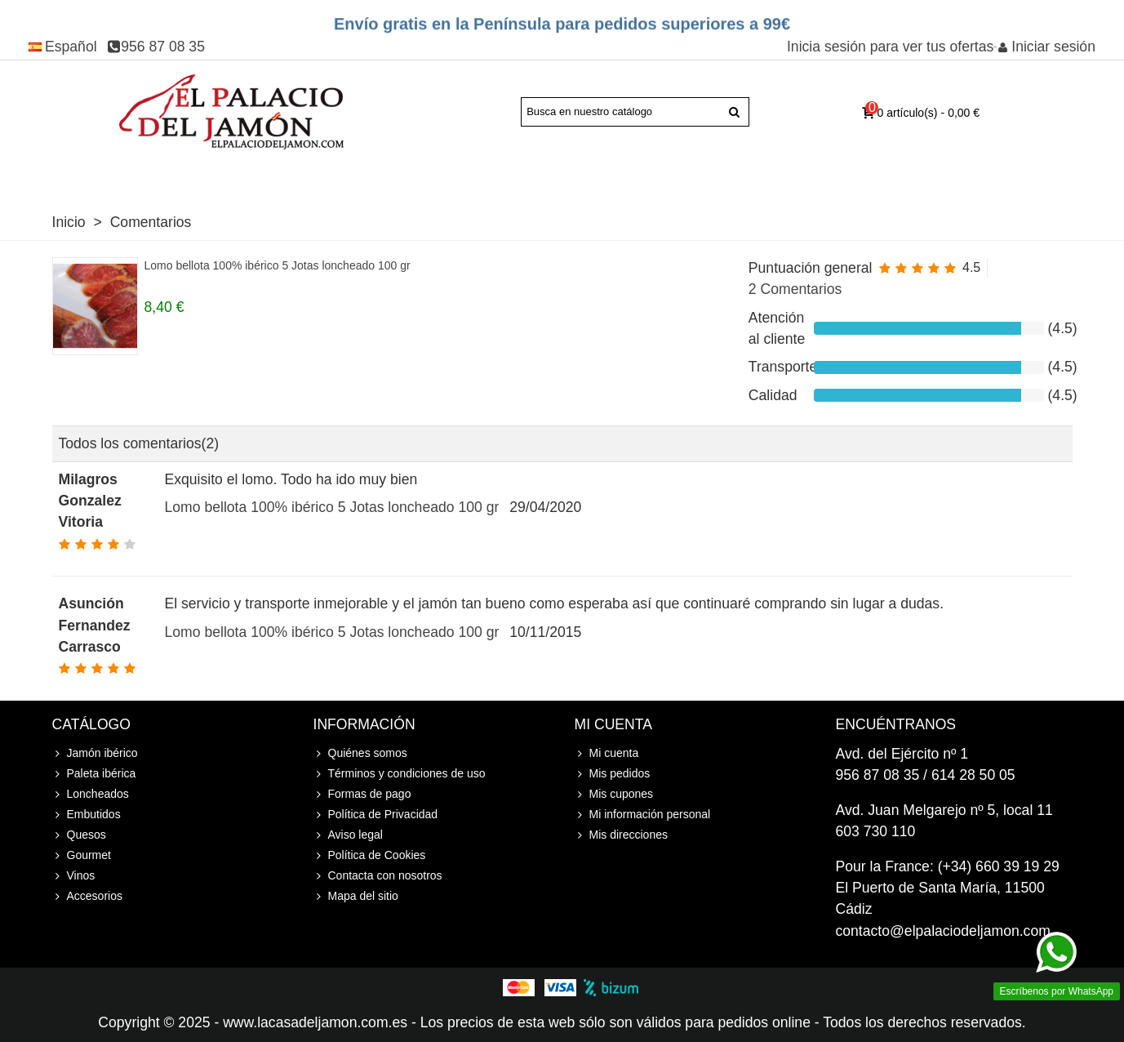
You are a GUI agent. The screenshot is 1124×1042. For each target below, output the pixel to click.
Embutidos (500, 176)
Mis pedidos (613, 773)
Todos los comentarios (139, 443)
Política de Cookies (369, 855)
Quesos (581, 176)
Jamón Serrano (248, 176)
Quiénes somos (360, 753)
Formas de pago (362, 794)
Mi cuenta (607, 753)
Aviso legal (348, 835)
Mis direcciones (621, 835)
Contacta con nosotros (377, 875)
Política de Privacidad (375, 814)
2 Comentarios (795, 289)
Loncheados (405, 176)
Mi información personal (643, 814)
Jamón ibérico (95, 753)
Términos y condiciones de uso (399, 773)
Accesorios (853, 176)
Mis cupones (614, 794)
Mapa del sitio (355, 896)
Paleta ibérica (133, 176)
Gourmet (655, 176)
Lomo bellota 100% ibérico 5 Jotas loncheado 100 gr (277, 265)
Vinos (723, 176)
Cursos (786, 176)
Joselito (331, 176)
